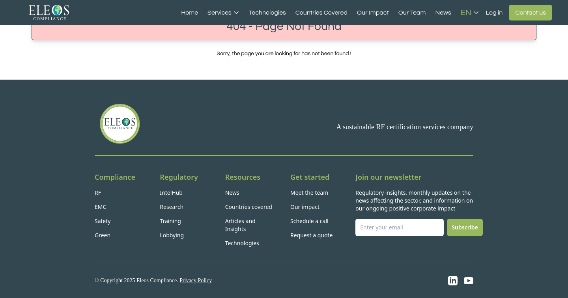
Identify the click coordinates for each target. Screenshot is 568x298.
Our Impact (373, 12)
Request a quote (311, 235)
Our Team (412, 12)
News (443, 12)
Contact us (530, 12)
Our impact (305, 206)
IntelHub (171, 192)
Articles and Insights (240, 225)
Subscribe (465, 227)
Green (102, 235)
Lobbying (172, 235)
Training (170, 221)
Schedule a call (309, 221)
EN (470, 13)
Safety (102, 221)
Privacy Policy (195, 280)
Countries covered (248, 206)
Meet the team (309, 192)
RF (98, 192)
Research (171, 206)
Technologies (267, 12)
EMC (100, 206)
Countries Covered (321, 12)
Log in (494, 12)
